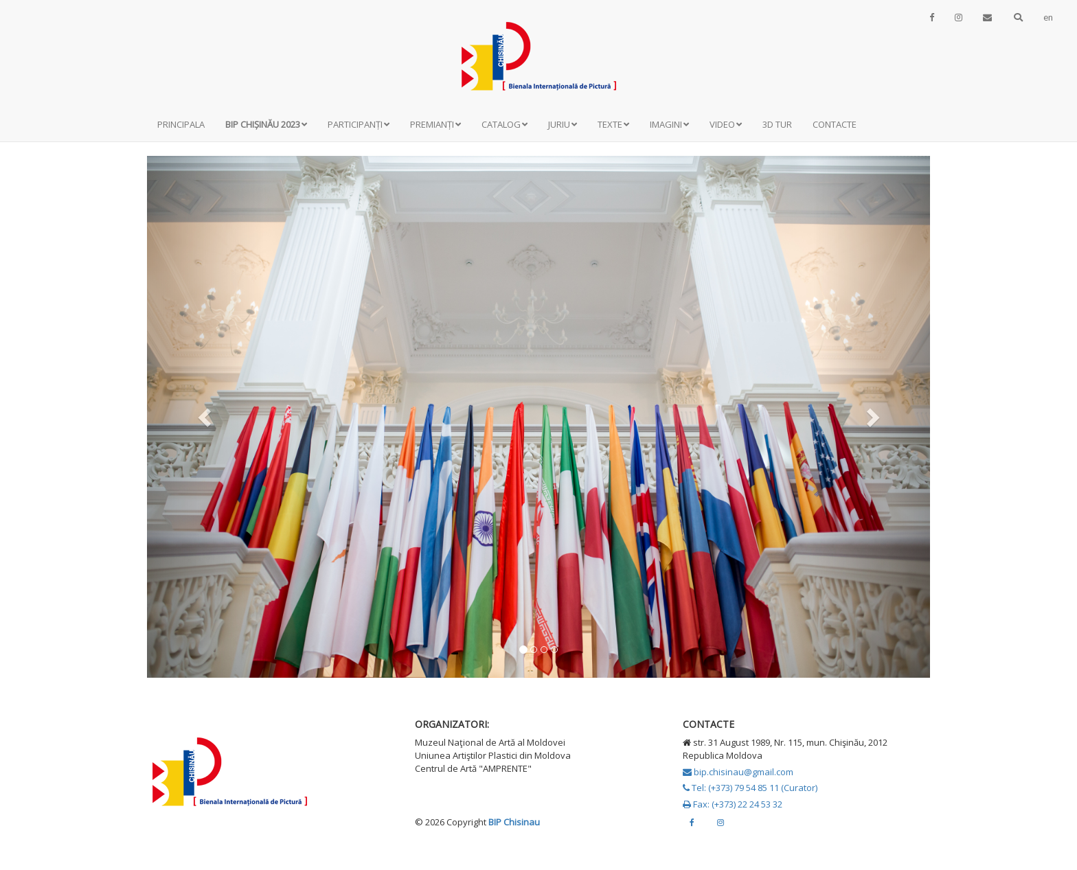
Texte (613, 124)
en (1048, 17)
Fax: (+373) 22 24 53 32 (732, 804)
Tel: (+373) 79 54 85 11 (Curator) (750, 787)
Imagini (669, 124)
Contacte (835, 124)
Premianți (435, 124)
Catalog (504, 124)
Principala (181, 124)
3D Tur (777, 124)
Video (726, 124)
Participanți (358, 124)
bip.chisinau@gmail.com (738, 772)
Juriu (562, 124)
